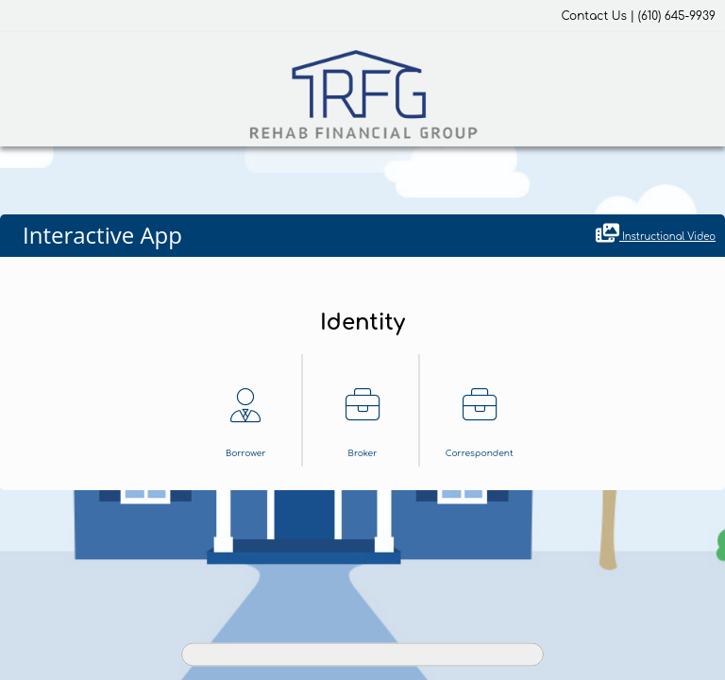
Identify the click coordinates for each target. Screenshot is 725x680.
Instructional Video (656, 233)
